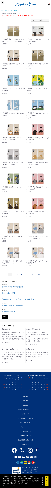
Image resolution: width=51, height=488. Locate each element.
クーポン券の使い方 (25, 431)
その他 (15, 10)
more (4, 316)
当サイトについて (25, 427)
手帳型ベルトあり (8, 10)
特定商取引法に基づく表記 (25, 440)
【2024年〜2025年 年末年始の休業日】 (13, 305)
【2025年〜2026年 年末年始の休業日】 (13, 287)
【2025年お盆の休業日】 (8, 293)
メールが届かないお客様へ (25, 418)
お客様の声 (25, 405)
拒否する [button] (42, 481)
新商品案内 (25, 396)
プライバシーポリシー (25, 435)
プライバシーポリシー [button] (10, 485)
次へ (33, 274)
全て (2, 10)
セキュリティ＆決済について (25, 409)
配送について (25, 414)
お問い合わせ (25, 444)
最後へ (39, 274)
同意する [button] (46, 481)
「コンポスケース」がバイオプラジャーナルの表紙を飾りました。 (20, 299)
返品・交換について (25, 422)
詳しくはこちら (7, 342)
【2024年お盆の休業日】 (8, 311)
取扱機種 (25, 401)
